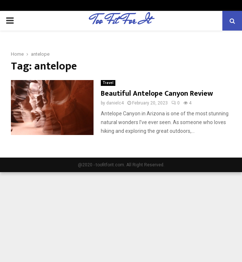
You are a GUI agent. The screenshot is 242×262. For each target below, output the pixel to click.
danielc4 (115, 103)
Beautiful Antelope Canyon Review (157, 93)
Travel (108, 83)
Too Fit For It (121, 21)
